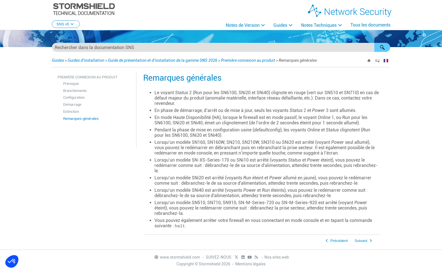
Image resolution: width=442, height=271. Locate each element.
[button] (382, 47)
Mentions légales (250, 264)
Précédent (339, 241)
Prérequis (71, 83)
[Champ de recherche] (221, 47)
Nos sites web (276, 257)
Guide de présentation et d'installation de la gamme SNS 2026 (162, 60)
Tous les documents (370, 25)
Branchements (75, 91)
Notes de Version (243, 25)
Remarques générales (81, 118)
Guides (280, 25)
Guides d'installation (86, 60)
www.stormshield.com (177, 257)
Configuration (74, 97)
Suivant (361, 241)
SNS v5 (65, 24)
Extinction (71, 111)
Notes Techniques (319, 25)
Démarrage (72, 104)
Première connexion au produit (248, 60)
